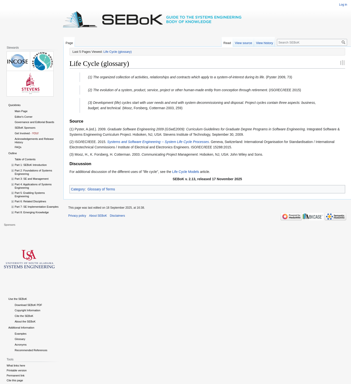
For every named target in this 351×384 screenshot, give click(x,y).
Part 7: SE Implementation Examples (36, 206)
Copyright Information (27, 310)
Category (78, 189)
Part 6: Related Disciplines (30, 201)
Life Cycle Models (185, 172)
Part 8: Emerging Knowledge (32, 212)
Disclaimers (117, 215)
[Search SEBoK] (312, 42)
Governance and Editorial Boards (34, 122)
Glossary (20, 339)
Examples (20, 333)
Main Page (21, 111)
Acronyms (21, 344)
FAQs (18, 147)
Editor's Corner (23, 116)
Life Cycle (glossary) (117, 52)
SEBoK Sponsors (25, 127)
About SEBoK (98, 215)
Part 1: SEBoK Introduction (31, 164)
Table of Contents (25, 159)
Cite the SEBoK (24, 315)
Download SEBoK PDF (28, 305)
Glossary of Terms (101, 189)
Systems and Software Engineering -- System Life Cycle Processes (158, 142)
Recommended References (31, 350)
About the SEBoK (25, 321)
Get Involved (22, 133)
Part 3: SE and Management (32, 178)
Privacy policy (77, 215)
